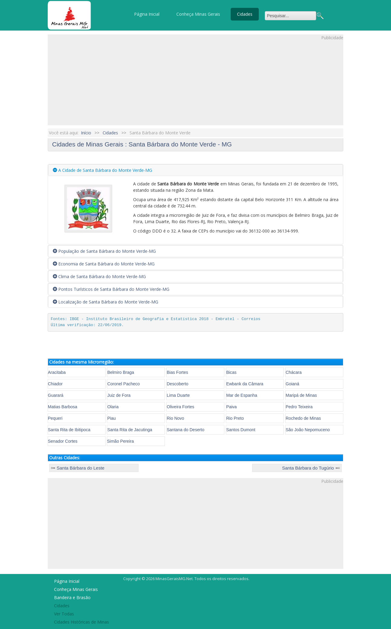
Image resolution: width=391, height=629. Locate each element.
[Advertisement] (195, 83)
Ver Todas (64, 614)
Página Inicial (146, 14)
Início (86, 133)
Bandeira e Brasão (72, 597)
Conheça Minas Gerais (198, 14)
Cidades (244, 14)
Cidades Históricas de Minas (81, 622)
